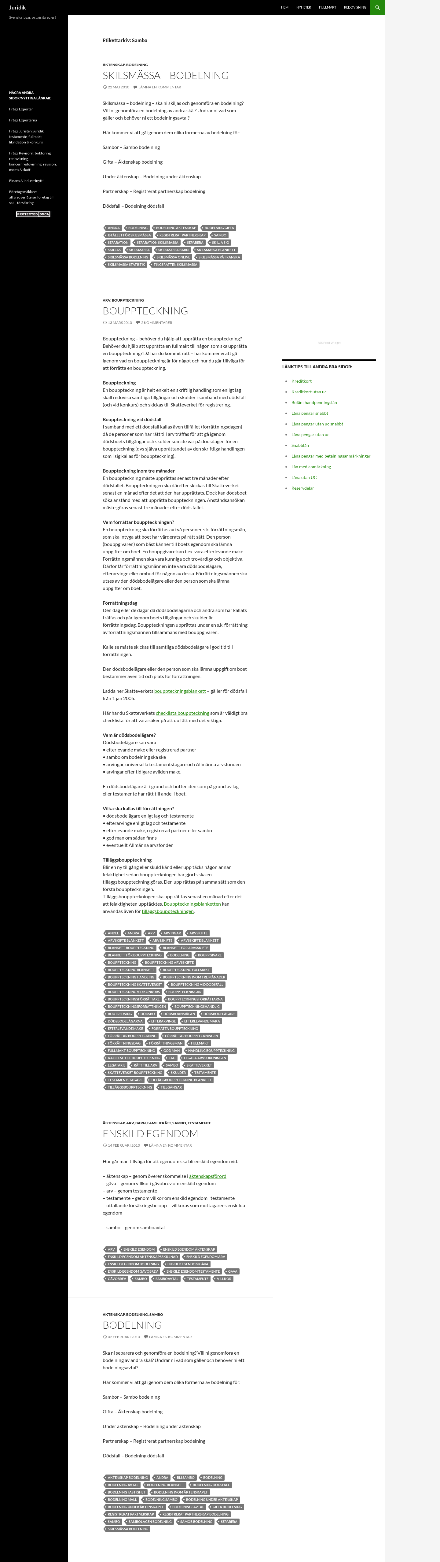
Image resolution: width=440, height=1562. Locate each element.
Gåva (232, 1271)
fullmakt (35, 136)
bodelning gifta (219, 228)
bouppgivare (210, 955)
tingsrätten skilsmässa (175, 264)
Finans (14, 180)
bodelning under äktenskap (212, 1499)
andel (113, 933)
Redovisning (355, 7)
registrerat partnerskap (183, 235)
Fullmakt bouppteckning (131, 1050)
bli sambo (186, 1477)
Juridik (17, 7)
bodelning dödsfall (211, 1485)
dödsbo (148, 1014)
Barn (140, 1123)
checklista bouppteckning (182, 713)
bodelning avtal (123, 1485)
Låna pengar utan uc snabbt (317, 423)
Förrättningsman (165, 1043)
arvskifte (198, 933)
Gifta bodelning (227, 1507)
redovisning (18, 158)
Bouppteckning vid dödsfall (197, 984)
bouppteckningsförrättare (134, 999)
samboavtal (167, 1279)
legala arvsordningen (205, 1058)
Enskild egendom (150, 1133)
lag (172, 1058)
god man (171, 1050)
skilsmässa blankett (216, 250)
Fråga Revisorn (21, 153)
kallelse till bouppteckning (134, 1058)
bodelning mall (122, 1499)
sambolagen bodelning (150, 1521)
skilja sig (220, 242)
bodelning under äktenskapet (136, 1507)
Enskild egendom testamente (193, 1271)
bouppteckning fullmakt (186, 970)
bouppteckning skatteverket (135, 984)
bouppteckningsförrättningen (137, 1006)
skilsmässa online (173, 257)
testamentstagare (125, 1080)
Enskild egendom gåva (187, 1264)
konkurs (36, 142)
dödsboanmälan (179, 1014)
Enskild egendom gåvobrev (133, 1271)
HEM (284, 7)
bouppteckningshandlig (197, 1006)
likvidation (17, 142)
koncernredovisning (25, 164)
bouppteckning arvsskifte (169, 962)
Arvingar (172, 933)
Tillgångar (171, 1087)
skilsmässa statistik (126, 264)
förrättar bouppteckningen (191, 1036)
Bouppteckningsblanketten (193, 904)
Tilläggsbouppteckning (130, 1087)
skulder (178, 1072)
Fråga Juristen (20, 131)
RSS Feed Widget (329, 342)
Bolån (297, 402)
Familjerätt (159, 1123)
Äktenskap (114, 64)
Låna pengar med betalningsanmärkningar (331, 455)
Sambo (220, 235)
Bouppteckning (128, 300)
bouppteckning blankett (131, 970)
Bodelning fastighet (126, 1492)
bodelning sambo (161, 1499)
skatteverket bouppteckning (135, 1072)
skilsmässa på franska (219, 257)
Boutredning (120, 1014)
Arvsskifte (162, 940)
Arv (106, 300)
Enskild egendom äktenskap (189, 1249)
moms (14, 169)
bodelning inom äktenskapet (181, 1492)
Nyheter (303, 7)
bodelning (138, 228)
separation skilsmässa (157, 242)
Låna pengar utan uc (310, 434)
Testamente (205, 1072)
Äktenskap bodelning (128, 1477)
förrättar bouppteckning (132, 1036)
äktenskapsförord (207, 1176)
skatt (26, 169)
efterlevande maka (202, 1021)
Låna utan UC (304, 477)
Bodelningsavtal (188, 1507)
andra (114, 228)
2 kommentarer (156, 322)
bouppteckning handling (131, 977)
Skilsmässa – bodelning (166, 75)
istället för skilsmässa (129, 235)
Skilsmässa (139, 250)
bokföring (43, 153)
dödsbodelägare (219, 1014)
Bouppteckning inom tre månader (194, 977)
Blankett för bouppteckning (135, 955)
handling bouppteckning (211, 1050)
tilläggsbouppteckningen (168, 911)
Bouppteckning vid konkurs (134, 992)
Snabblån (300, 445)
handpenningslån (321, 402)
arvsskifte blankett (200, 940)
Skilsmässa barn (173, 250)
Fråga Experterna (23, 120)
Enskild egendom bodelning (133, 1264)
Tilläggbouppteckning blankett (181, 1080)
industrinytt (33, 180)
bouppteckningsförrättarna (195, 999)
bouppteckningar (184, 992)
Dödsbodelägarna (125, 1021)
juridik (38, 131)
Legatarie (116, 1065)
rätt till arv (145, 1065)
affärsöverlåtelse (22, 197)
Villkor (224, 1279)
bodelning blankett (165, 1485)
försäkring (25, 202)
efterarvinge (163, 1021)
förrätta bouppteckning (175, 1028)
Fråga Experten (21, 109)
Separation (118, 242)
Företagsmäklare (22, 191)
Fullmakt (327, 7)
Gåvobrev (117, 1279)
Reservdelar (303, 488)
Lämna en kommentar (159, 87)
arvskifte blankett (126, 940)
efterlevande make (125, 1028)
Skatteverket (199, 1065)
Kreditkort (302, 381)
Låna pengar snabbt (310, 413)
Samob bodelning (196, 1521)
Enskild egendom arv (205, 1257)
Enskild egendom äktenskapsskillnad (143, 1257)
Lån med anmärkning (311, 466)
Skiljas (114, 250)
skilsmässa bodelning (128, 257)
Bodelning (137, 64)
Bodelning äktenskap (176, 228)
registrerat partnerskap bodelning (196, 1514)
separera (195, 242)
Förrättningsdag (124, 1043)
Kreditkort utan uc (309, 391)
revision (49, 164)
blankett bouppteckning (131, 948)
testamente (18, 136)
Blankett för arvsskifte (185, 948)
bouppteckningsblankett (180, 691)
